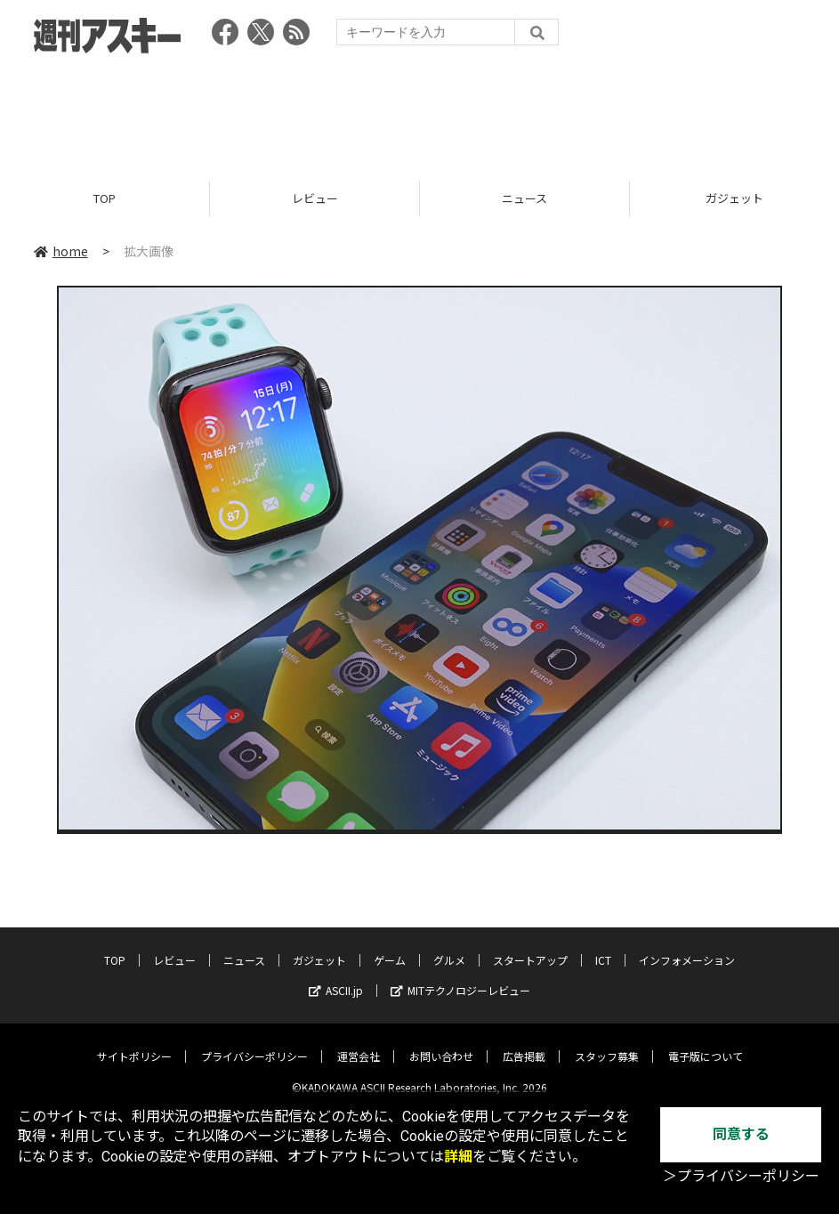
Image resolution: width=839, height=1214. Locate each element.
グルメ (449, 946)
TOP (104, 198)
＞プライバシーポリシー (741, 1176)
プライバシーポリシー (254, 1042)
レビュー (315, 198)
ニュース (524, 198)
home (61, 251)
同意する (741, 1134)
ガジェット (319, 946)
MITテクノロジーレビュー (460, 976)
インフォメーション (687, 946)
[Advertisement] (420, 111)
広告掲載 (524, 1042)
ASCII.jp (336, 976)
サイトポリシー (134, 1042)
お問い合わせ (441, 1042)
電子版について (705, 1042)
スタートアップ (530, 946)
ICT (603, 946)
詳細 (458, 1156)
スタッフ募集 (607, 1042)
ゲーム (390, 946)
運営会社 (358, 1042)
